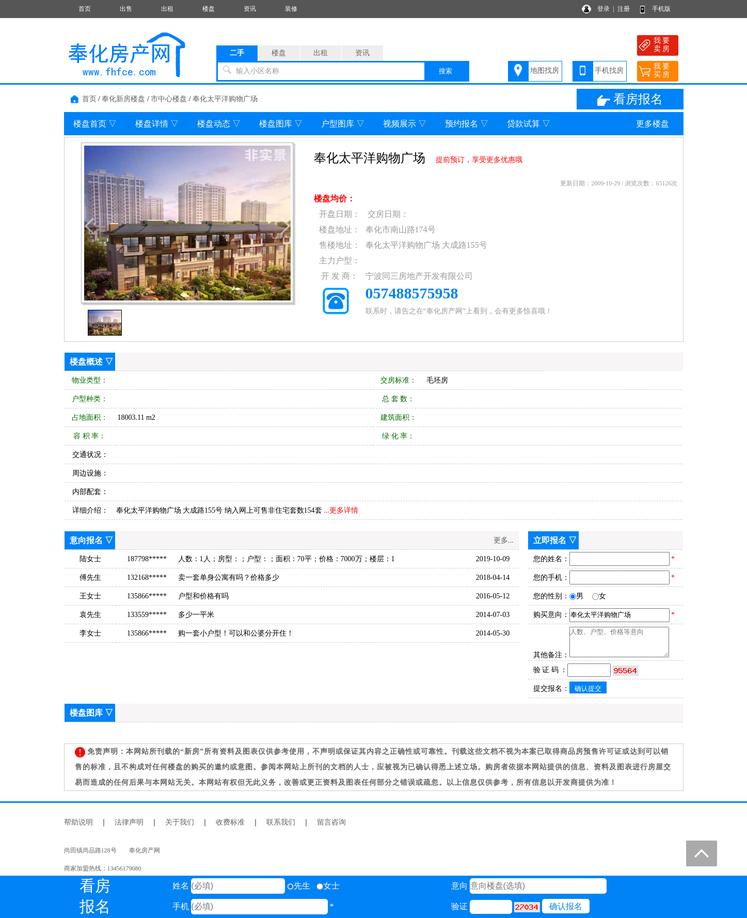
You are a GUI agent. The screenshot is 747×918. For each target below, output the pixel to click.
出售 (126, 8)
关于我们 (179, 822)
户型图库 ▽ (342, 123)
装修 (291, 8)
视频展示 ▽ (404, 123)
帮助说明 (78, 822)
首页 (84, 8)
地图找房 (544, 70)
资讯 (250, 8)
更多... (504, 540)
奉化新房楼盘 (123, 99)
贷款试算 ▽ (528, 123)
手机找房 (609, 70)
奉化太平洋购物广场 (225, 99)
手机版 (661, 8)
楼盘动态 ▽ (219, 123)
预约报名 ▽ (466, 123)
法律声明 (129, 822)
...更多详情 (341, 510)
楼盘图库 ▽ (281, 123)
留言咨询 (331, 822)
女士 (328, 885)
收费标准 (230, 822)
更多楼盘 (652, 123)
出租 (167, 8)
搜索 (445, 71)
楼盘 (208, 8)
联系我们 (280, 822)
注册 (623, 8)
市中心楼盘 (169, 99)
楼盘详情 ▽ (157, 123)
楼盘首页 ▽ (95, 123)
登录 (603, 8)
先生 (298, 885)
